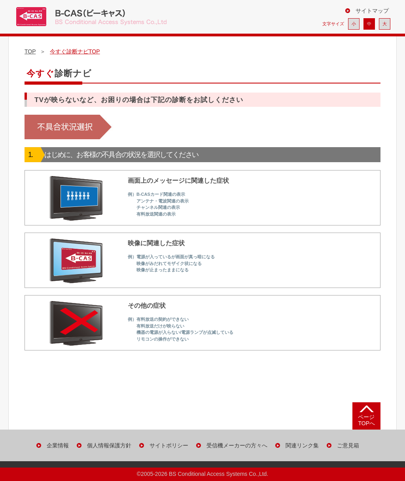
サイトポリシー (169, 445)
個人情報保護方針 (109, 445)
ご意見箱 (348, 445)
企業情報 (58, 445)
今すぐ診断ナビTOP (75, 51)
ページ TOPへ (366, 420)
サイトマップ (372, 10)
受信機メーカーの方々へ (236, 445)
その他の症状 (135, 322)
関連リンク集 (302, 445)
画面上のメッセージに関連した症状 (133, 197)
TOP (30, 51)
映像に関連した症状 (126, 260)
